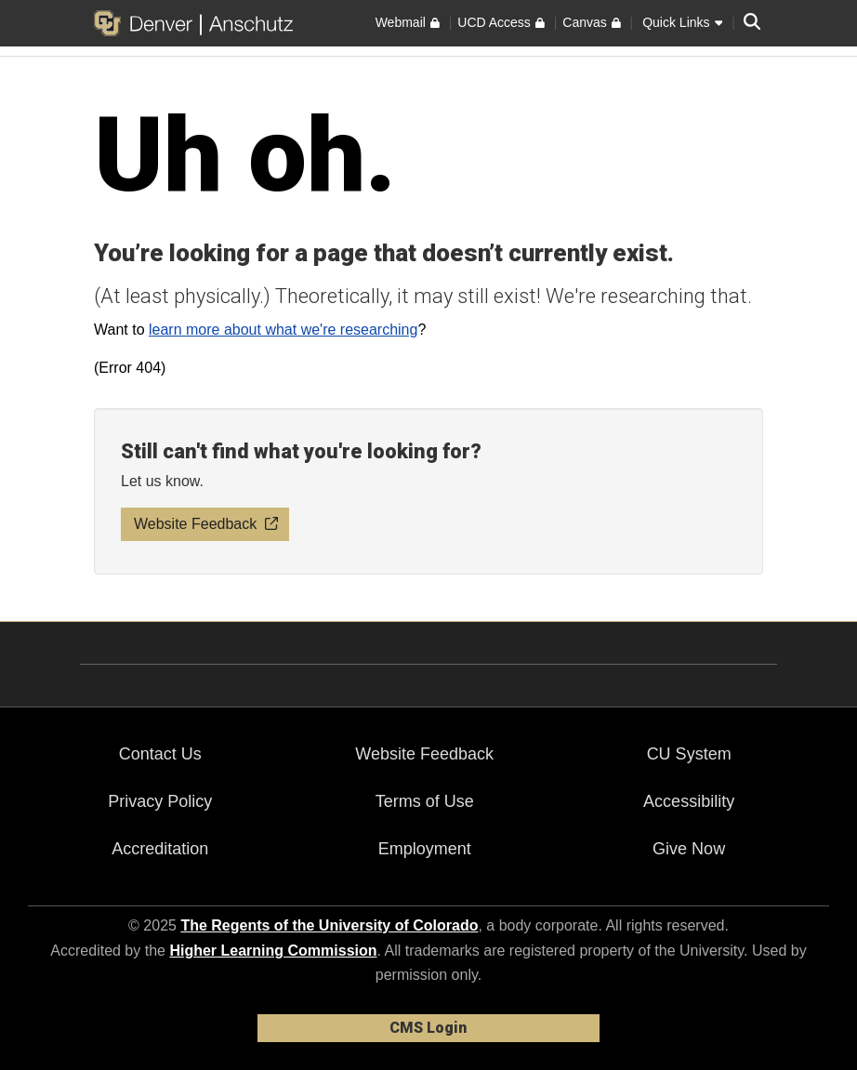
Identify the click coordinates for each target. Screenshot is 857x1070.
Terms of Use (425, 801)
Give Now (689, 848)
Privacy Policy (160, 801)
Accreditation (160, 848)
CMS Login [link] (428, 1028)
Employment (424, 848)
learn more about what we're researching (283, 329)
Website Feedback (424, 754)
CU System (689, 754)
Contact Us (160, 754)
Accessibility (688, 801)
